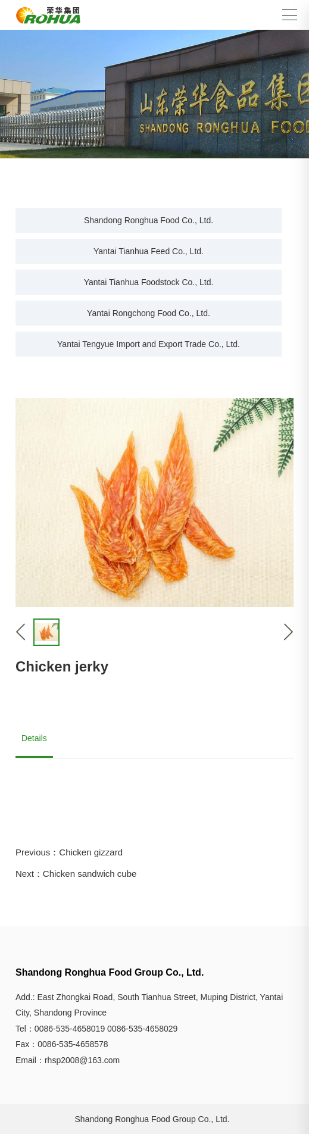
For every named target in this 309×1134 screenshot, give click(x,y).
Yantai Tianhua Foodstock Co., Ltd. (149, 282)
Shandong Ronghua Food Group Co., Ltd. (152, 1119)
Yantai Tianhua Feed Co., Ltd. (148, 251)
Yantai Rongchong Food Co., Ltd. (148, 313)
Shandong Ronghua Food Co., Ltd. (148, 220)
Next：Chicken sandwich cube (75, 874)
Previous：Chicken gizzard (69, 852)
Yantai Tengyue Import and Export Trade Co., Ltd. (148, 344)
